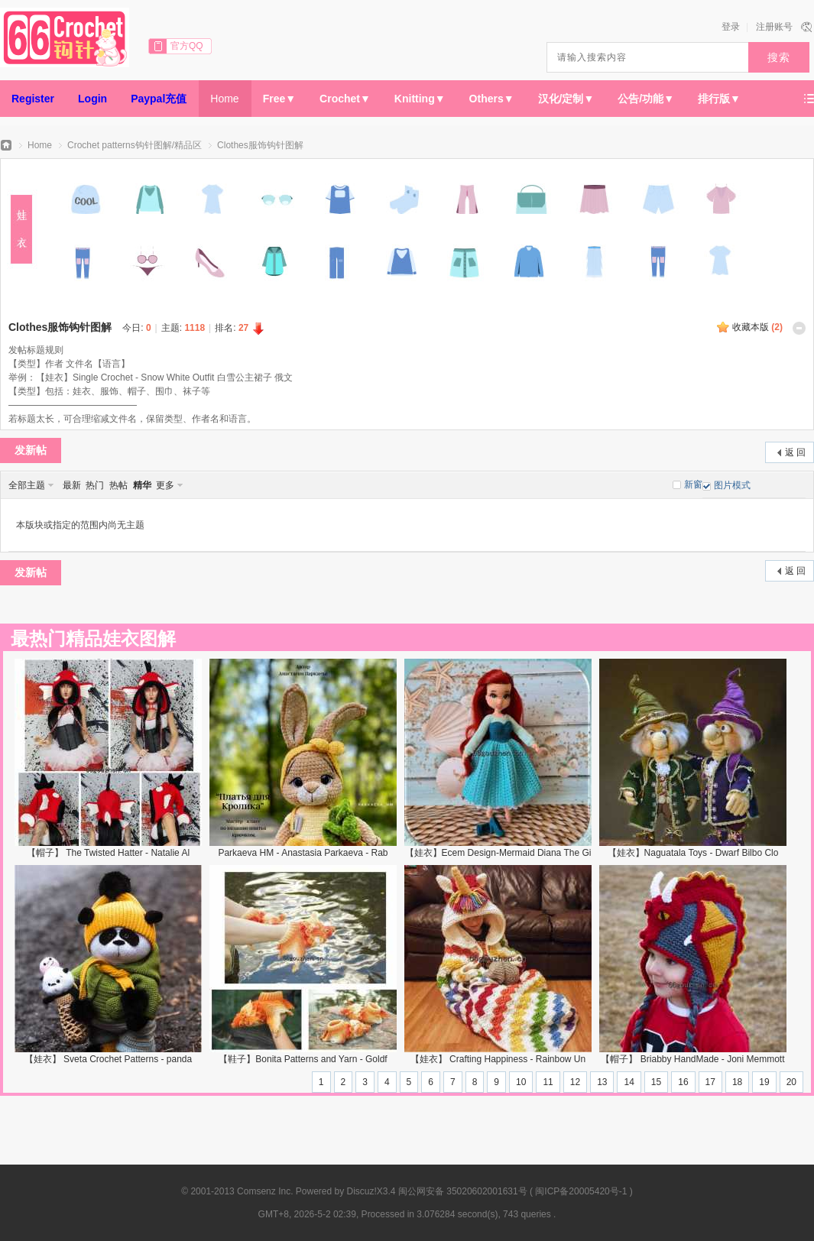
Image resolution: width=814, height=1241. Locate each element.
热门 (95, 485)
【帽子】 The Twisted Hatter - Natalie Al (108, 852)
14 (629, 1082)
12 (575, 1082)
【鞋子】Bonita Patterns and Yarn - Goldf (303, 1059)
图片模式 (732, 485)
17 (710, 1082)
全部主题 (26, 485)
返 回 (795, 452)
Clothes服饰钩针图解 (260, 145)
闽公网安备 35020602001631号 (462, 1191)
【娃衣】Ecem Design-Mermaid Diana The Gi (498, 852)
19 (764, 1082)
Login (92, 98)
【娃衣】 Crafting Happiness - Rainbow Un (497, 1059)
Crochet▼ (345, 98)
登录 (731, 26)
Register (32, 98)
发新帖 (31, 450)
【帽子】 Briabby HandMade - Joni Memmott (692, 1059)
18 (737, 1082)
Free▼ (279, 98)
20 (791, 1082)
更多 (165, 485)
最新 (72, 485)
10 (521, 1082)
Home (224, 98)
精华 (142, 485)
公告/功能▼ (646, 98)
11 (548, 1082)
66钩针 (6, 145)
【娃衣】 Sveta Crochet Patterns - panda (108, 1059)
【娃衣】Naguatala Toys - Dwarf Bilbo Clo (693, 852)
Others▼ (491, 98)
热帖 (118, 485)
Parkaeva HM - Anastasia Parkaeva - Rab (303, 852)
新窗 (693, 484)
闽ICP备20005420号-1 (581, 1191)
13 (602, 1082)
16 (683, 1082)
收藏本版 (757, 327)
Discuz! (362, 1191)
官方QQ (186, 46)
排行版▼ (719, 98)
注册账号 (774, 26)
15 (656, 1082)
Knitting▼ (420, 98)
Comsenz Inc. (265, 1191)
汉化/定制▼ (566, 98)
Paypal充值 (158, 98)
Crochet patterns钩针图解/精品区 (134, 145)
